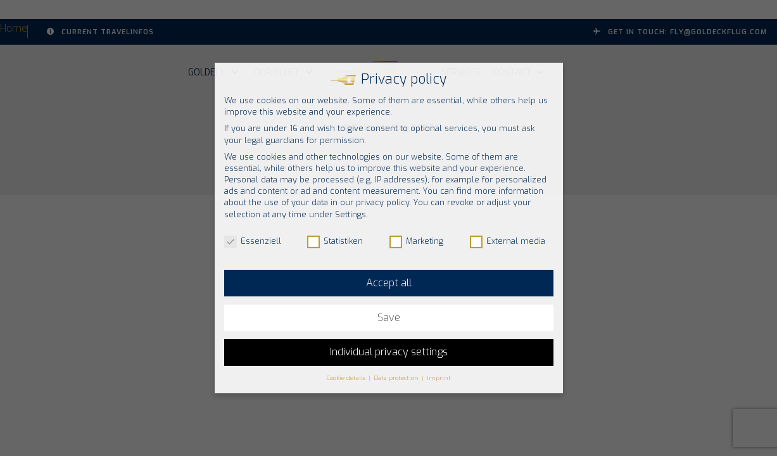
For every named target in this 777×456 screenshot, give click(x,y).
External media (507, 241)
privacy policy (382, 202)
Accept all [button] (389, 282)
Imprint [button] (439, 378)
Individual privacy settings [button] (389, 351)
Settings (350, 214)
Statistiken (335, 241)
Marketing (416, 241)
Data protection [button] (397, 378)
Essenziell (252, 241)
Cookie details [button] (347, 378)
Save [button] (388, 317)
